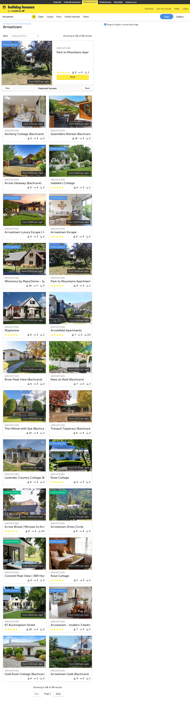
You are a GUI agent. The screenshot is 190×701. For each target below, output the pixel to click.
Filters (86, 17)
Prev (7, 88)
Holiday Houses (90, 2)
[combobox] (19, 17)
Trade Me (57, 2)
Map (166, 16)
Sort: (6, 36)
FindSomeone (105, 2)
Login (185, 8)
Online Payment (72, 17)
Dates (41, 17)
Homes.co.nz (131, 2)
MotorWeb (118, 2)
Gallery (180, 16)
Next (87, 88)
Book (72, 77)
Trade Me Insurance (72, 2)
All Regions (7, 24)
